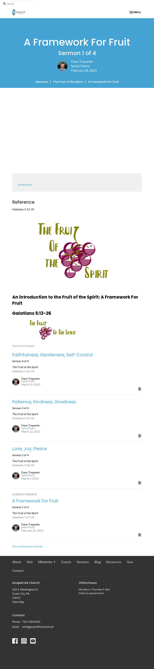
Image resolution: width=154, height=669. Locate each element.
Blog (97, 562)
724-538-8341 (31, 621)
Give (130, 562)
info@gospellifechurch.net (38, 626)
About (16, 562)
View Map (18, 601)
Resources (113, 562)
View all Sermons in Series (27, 546)
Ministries (47, 562)
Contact (18, 570)
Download (24, 185)
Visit (29, 562)
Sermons (41, 82)
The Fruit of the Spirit (68, 82)
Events (66, 562)
